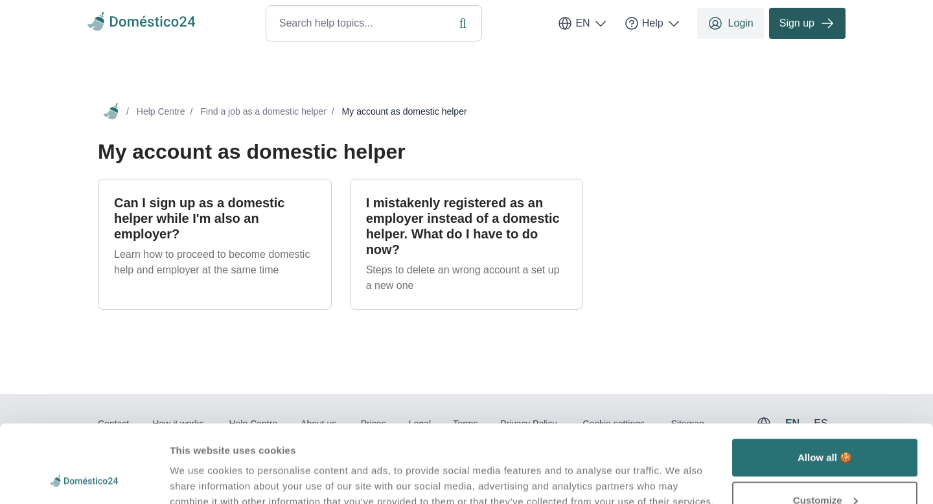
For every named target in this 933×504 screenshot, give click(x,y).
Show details (200, 464)
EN (582, 23)
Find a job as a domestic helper (263, 111)
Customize (825, 427)
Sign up (807, 23)
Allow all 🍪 (825, 384)
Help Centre (161, 111)
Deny (825, 469)
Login (731, 23)
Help (653, 23)
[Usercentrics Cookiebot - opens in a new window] (84, 478)
